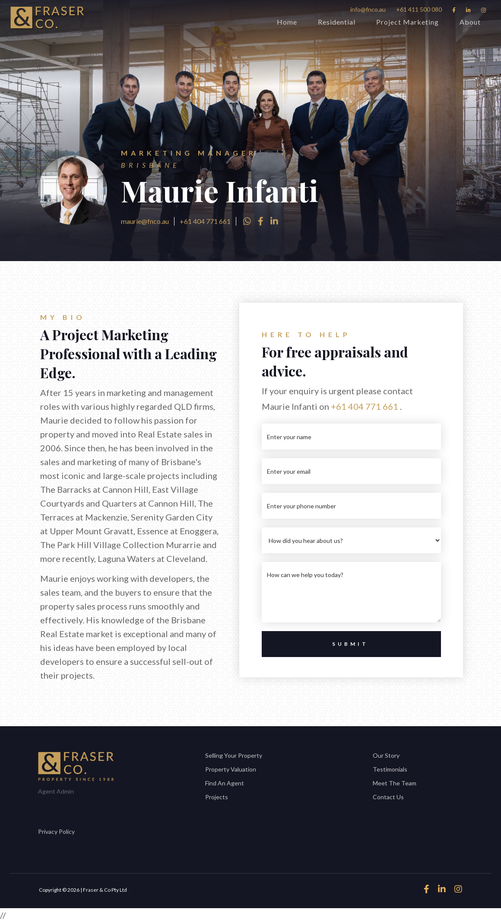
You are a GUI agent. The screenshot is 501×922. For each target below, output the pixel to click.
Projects (216, 797)
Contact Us (388, 797)
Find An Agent (224, 783)
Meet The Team (394, 783)
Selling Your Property (233, 755)
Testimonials (390, 769)
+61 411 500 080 (419, 9)
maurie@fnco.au (145, 221)
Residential (336, 22)
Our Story (386, 755)
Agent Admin (56, 791)
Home (287, 22)
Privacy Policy (56, 831)
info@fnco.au (368, 9)
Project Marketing (407, 22)
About (470, 22)
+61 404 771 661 (205, 221)
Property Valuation (230, 769)
